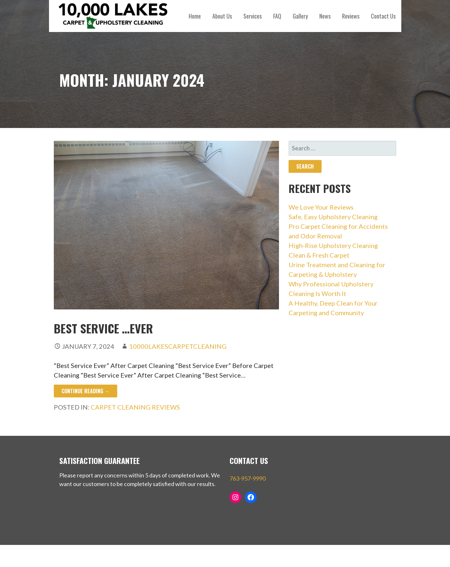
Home (195, 16)
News (325, 16)
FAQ (277, 16)
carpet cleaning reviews (135, 407)
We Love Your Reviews (321, 207)
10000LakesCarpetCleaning (177, 346)
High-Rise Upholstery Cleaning (333, 245)
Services (252, 16)
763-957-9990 (248, 478)
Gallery (300, 16)
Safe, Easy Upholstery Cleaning (333, 216)
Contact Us (383, 16)
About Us (222, 16)
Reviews (350, 16)
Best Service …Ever (103, 328)
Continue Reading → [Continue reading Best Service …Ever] (85, 391)
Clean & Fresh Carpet (319, 255)
